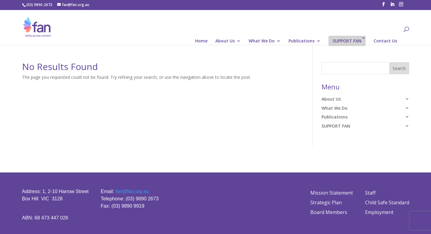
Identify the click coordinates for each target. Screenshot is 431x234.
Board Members (328, 212)
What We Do (262, 41)
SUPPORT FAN (347, 41)
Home (201, 41)
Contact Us (385, 41)
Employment (379, 212)
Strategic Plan (326, 202)
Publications (302, 41)
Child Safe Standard (387, 202)
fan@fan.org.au (132, 191)
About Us (225, 41)
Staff (370, 192)
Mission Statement (331, 192)
